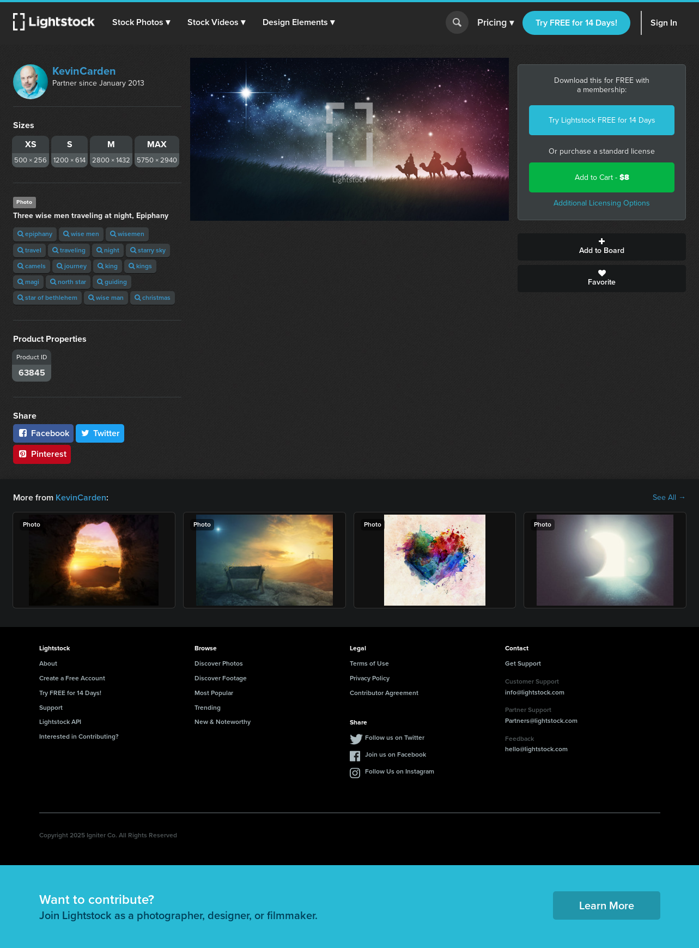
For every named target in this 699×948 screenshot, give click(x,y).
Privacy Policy (370, 678)
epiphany (34, 234)
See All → (669, 497)
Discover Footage (220, 678)
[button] (141, 22)
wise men (81, 234)
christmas (153, 298)
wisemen (127, 234)
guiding (112, 282)
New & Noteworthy (222, 722)
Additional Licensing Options (602, 203)
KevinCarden (84, 71)
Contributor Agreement (384, 693)
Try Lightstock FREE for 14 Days (602, 120)
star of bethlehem (47, 298)
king (108, 266)
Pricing (495, 23)
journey (72, 266)
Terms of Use (369, 663)
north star (68, 282)
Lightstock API (60, 722)
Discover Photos (218, 663)
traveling (69, 250)
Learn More (606, 905)
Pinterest (41, 454)
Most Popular (213, 693)
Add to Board (602, 247)
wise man (106, 298)
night (107, 250)
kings (140, 266)
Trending (207, 707)
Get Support (523, 663)
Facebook (43, 433)
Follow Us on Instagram (399, 771)
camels (31, 266)
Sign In (664, 22)
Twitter (100, 433)
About (48, 663)
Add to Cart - (602, 177)
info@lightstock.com (534, 692)
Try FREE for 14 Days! (576, 22)
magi (28, 282)
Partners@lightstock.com (541, 721)
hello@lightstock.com (536, 749)
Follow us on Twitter (394, 737)
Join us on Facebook (395, 754)
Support (51, 707)
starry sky (148, 250)
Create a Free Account (72, 678)
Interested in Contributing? (79, 736)
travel (29, 250)
